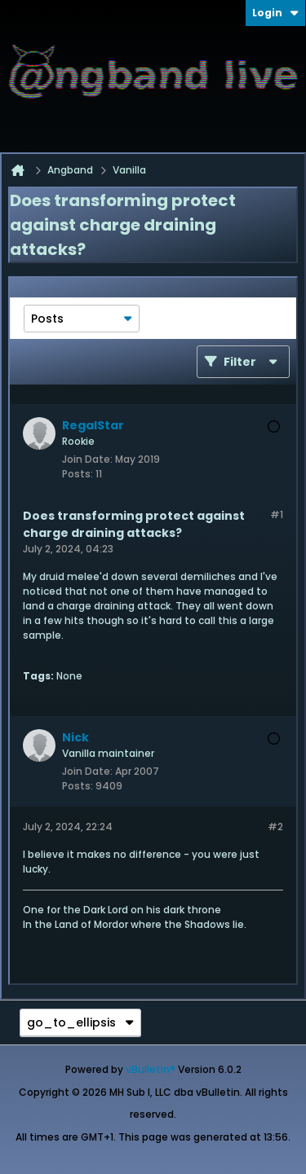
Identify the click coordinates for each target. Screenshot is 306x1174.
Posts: (77, 474)
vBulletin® (150, 1069)
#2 (275, 826)
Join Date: (87, 459)
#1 (276, 514)
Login (275, 13)
